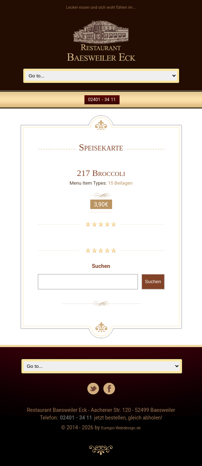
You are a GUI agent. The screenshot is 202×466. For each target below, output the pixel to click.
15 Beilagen (120, 183)
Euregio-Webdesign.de (121, 428)
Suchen (101, 266)
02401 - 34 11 (102, 99)
